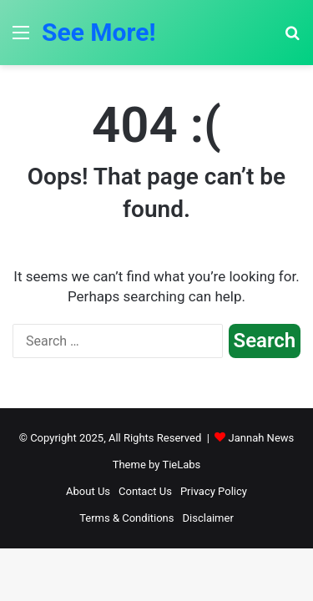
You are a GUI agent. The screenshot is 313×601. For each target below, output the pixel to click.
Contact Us (145, 491)
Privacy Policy (213, 491)
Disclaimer (208, 518)
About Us (88, 491)
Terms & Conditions (126, 518)
